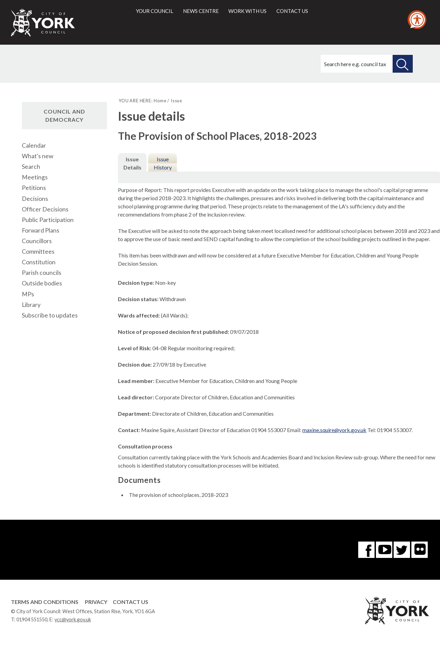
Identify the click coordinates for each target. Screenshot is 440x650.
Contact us (292, 11)
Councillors (37, 241)
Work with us (247, 11)
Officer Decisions (45, 209)
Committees (38, 251)
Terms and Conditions (44, 602)
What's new (37, 156)
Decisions (35, 198)
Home (160, 100)
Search (31, 166)
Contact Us (130, 602)
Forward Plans (40, 230)
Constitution (39, 262)
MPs (28, 294)
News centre (201, 11)
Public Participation (48, 219)
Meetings (35, 177)
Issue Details (132, 163)
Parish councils (41, 272)
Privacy (96, 602)
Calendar (34, 145)
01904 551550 (31, 619)
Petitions (34, 187)
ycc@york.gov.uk (73, 619)
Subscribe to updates (50, 315)
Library (31, 304)
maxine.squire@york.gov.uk (334, 430)
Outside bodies (42, 283)
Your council (154, 11)
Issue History (163, 163)
